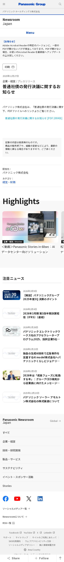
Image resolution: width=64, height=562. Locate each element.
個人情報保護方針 (47, 544)
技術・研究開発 (11, 450)
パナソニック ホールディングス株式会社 (21, 11)
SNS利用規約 (15, 541)
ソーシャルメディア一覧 (15, 508)
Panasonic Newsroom (18, 421)
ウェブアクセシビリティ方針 (38, 541)
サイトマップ (22, 537)
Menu (30, 32)
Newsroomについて (13, 516)
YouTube (29, 532)
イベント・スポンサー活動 (18, 477)
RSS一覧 (7, 523)
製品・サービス (11, 459)
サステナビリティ (13, 468)
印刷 (10, 67)
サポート (7, 537)
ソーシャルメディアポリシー (22, 544)
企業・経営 (9, 81)
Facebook (15, 532)
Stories (7, 486)
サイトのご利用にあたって (44, 537)
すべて (6, 432)
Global (54, 421)
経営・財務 (9, 182)
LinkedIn (49, 532)
